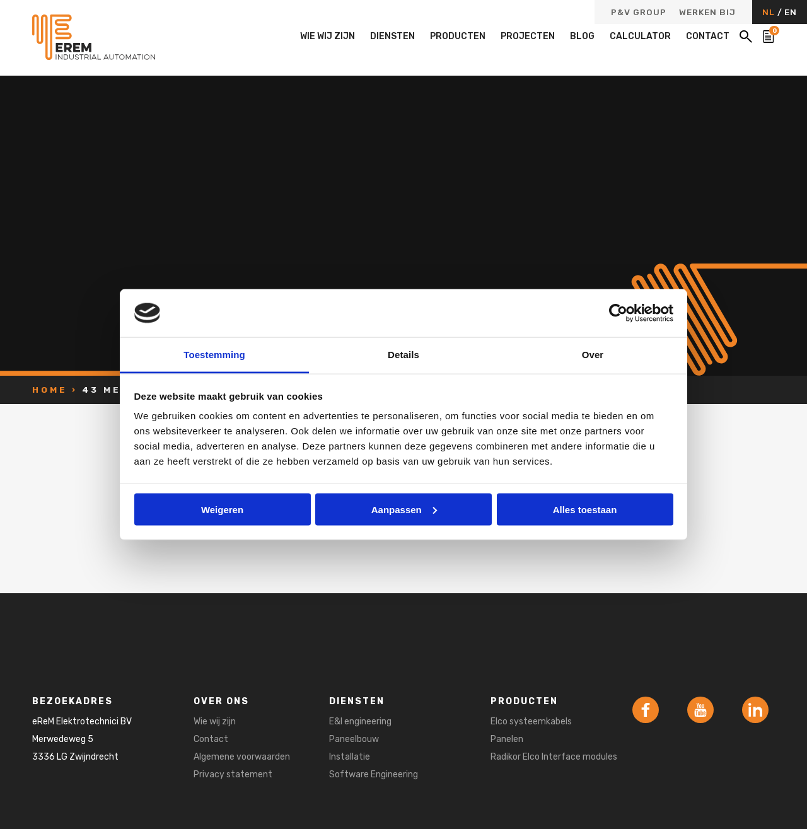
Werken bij (707, 12)
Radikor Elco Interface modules (554, 756)
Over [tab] (593, 354)
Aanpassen (404, 509)
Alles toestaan (585, 509)
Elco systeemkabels (531, 721)
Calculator (640, 36)
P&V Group (638, 12)
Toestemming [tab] (214, 354)
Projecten (528, 36)
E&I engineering (360, 721)
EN (790, 12)
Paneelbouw (354, 739)
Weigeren (222, 509)
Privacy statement (233, 774)
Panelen (507, 739)
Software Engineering (373, 774)
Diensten (392, 36)
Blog (582, 36)
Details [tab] (403, 354)
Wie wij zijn (327, 36)
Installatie (349, 756)
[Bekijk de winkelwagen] (768, 36)
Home (49, 390)
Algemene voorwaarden (242, 756)
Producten (457, 36)
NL (769, 12)
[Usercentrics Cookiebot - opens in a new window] (618, 312)
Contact (707, 36)
